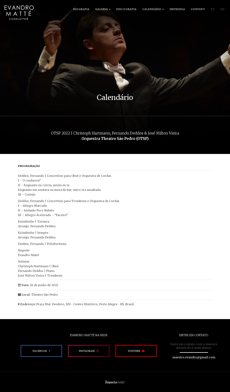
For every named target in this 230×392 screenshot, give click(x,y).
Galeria (103, 9)
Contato (198, 9)
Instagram (87, 351)
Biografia (81, 9)
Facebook (40, 351)
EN (222, 9)
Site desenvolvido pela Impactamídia (115, 382)
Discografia (126, 9)
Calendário (153, 9)
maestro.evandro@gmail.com (193, 357)
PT (213, 9)
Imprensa (177, 9)
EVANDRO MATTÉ (19, 12)
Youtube (134, 351)
